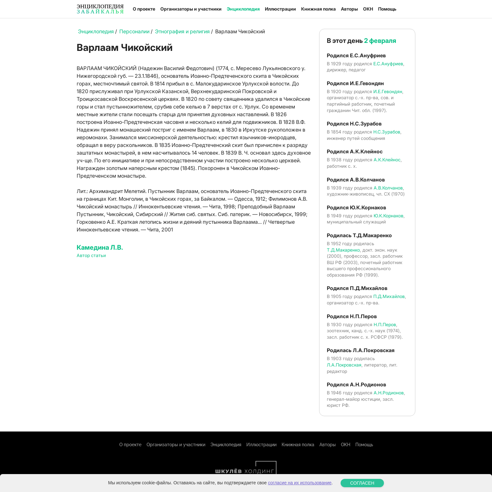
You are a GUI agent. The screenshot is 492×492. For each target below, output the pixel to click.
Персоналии (134, 31)
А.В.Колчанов (388, 187)
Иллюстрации (280, 9)
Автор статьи (91, 255)
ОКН (368, 9)
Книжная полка (318, 9)
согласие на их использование (299, 482)
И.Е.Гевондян (387, 91)
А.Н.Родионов (389, 392)
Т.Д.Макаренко (343, 250)
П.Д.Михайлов (389, 296)
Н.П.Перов (385, 324)
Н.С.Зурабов (386, 131)
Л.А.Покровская (344, 364)
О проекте (144, 9)
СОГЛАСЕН (362, 483)
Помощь (387, 9)
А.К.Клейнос (387, 159)
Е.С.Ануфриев (388, 63)
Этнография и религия (182, 31)
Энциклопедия (243, 9)
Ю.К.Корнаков (388, 215)
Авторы (349, 9)
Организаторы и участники (191, 9)
